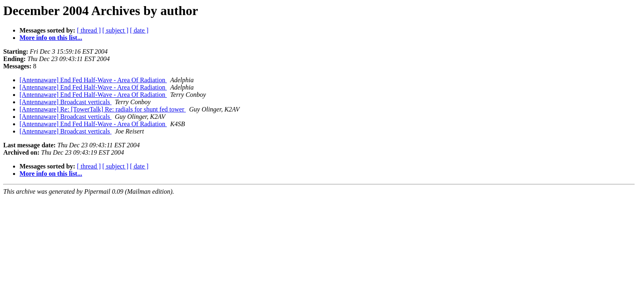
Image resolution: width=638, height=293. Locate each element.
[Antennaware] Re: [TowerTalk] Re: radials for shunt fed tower (103, 109)
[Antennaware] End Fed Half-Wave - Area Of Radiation (93, 80)
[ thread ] (89, 30)
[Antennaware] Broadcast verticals (65, 101)
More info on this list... (51, 37)
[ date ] (139, 30)
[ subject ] (116, 30)
